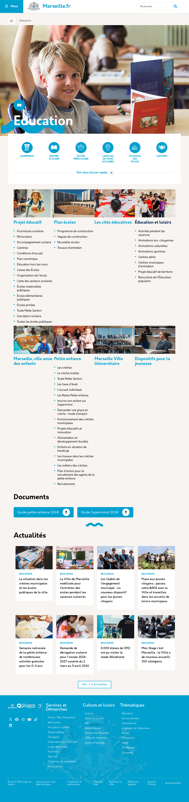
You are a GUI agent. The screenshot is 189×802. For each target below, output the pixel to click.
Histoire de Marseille (97, 733)
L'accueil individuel (69, 390)
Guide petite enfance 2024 (38, 512)
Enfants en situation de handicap (72, 449)
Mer (87, 723)
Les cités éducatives (113, 222)
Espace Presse (152, 783)
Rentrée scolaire (54, 151)
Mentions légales (133, 783)
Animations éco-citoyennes (155, 240)
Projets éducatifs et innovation (69, 430)
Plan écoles (65, 222)
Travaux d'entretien (69, 248)
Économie (127, 753)
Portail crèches (56, 732)
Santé (125, 743)
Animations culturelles (152, 246)
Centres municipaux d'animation (151, 264)
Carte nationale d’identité (62, 742)
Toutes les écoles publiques (34, 322)
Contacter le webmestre (74, 783)
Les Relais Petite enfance (72, 395)
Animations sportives (151, 251)
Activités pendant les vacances (151, 233)
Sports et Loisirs (94, 718)
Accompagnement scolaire (34, 242)
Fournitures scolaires (30, 231)
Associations (55, 766)
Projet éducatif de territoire (155, 272)
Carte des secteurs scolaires (108, 152)
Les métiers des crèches (72, 465)
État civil (53, 757)
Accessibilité (172, 783)
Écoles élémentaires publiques (29, 298)
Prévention (128, 738)
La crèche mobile (68, 373)
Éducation (127, 713)
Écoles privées (26, 305)
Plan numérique (27, 259)
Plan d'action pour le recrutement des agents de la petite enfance (75, 475)
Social (125, 733)
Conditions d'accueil (30, 253)
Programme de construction (75, 231)
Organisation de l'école (32, 275)
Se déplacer (128, 748)
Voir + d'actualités (94, 684)
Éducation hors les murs (32, 264)
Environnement (130, 718)
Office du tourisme (95, 738)
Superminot (27, 149)
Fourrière (53, 752)
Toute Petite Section (29, 310)
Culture (89, 713)
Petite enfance (67, 359)
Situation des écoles (135, 152)
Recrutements (66, 484)
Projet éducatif (28, 222)
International (129, 723)
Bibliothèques (93, 728)
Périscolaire (24, 237)
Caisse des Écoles (28, 270)
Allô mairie (54, 722)
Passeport (53, 737)
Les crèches (64, 368)
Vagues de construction (72, 237)
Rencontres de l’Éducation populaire (154, 279)
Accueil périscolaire (81, 151)
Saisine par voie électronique (45, 783)
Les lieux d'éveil (67, 384)
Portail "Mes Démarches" (62, 718)
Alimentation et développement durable (72, 440)
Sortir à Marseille (95, 743)
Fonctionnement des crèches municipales (75, 421)
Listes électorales (58, 747)
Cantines (161, 149)
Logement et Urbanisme (136, 728)
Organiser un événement (62, 761)
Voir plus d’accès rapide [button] (91, 172)
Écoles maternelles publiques (29, 288)
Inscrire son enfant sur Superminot (71, 403)
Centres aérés (147, 257)
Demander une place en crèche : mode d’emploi (72, 412)
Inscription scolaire (29, 316)
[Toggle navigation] (6, 6)
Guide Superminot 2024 (99, 512)
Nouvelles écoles (68, 242)
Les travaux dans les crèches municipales (75, 458)
